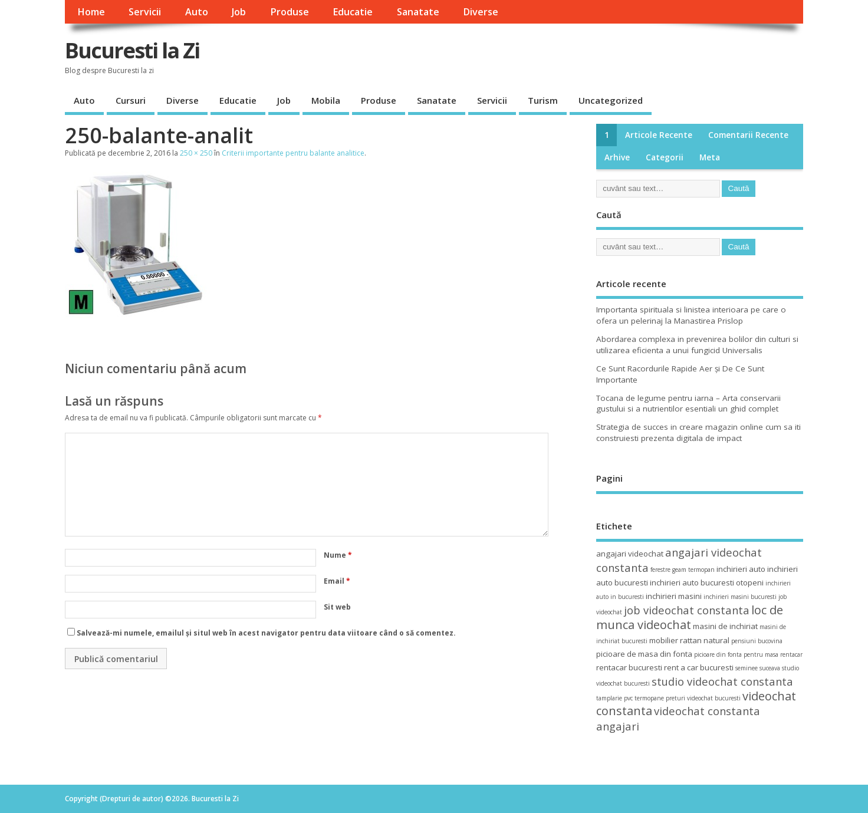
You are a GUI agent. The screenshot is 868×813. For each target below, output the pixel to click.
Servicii (145, 11)
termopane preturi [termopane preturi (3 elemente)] (659, 698)
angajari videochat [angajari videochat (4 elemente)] (629, 553)
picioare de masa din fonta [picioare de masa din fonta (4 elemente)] (644, 654)
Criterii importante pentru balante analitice (293, 153)
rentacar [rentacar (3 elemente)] (791, 654)
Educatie (353, 11)
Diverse (480, 11)
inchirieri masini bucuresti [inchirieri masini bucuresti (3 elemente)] (740, 597)
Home (91, 11)
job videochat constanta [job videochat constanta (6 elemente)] (686, 610)
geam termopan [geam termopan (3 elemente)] (693, 569)
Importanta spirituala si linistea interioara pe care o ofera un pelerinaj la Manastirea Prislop (691, 315)
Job (239, 11)
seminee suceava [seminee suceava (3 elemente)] (757, 668)
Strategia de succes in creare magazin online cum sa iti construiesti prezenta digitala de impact (698, 432)
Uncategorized (610, 100)
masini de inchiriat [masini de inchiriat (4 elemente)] (725, 626)
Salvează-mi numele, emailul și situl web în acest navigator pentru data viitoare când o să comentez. (266, 633)
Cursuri (131, 100)
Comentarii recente (748, 135)
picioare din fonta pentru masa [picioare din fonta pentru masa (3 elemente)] (736, 654)
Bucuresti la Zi (132, 50)
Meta (709, 157)
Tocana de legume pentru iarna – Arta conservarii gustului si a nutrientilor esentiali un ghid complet (688, 403)
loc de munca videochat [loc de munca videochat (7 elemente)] (689, 617)
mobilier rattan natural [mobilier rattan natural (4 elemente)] (689, 640)
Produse (289, 11)
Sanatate (418, 11)
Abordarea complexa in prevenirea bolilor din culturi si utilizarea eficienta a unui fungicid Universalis (697, 345)
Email (337, 581)
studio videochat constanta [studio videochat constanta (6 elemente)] (722, 681)
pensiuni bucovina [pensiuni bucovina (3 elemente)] (756, 641)
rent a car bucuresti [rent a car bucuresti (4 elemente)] (699, 667)
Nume (338, 555)
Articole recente (658, 135)
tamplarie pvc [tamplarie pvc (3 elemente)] (614, 698)
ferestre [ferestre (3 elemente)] (660, 569)
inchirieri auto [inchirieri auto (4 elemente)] (740, 569)
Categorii (664, 157)
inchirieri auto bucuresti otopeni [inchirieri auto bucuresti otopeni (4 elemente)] (707, 582)
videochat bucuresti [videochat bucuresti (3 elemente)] (714, 698)
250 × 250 (196, 153)
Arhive (617, 157)
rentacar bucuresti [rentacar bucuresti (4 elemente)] (629, 667)
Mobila (325, 100)
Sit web (337, 607)
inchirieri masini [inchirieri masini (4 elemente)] (674, 596)
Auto (196, 11)
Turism (543, 100)
